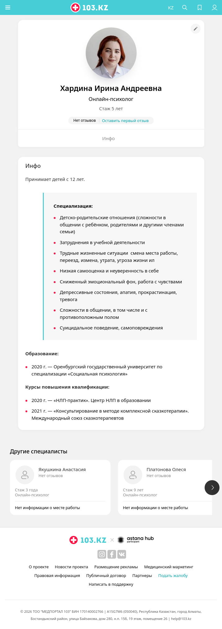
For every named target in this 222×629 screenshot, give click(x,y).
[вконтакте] (121, 554)
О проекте (39, 567)
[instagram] (101, 554)
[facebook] (111, 554)
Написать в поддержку (111, 584)
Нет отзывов (51, 475)
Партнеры (142, 575)
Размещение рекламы (116, 567)
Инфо (108, 138)
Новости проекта (71, 567)
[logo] (89, 7)
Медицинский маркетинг (168, 567)
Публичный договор (106, 575)
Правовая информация (57, 575)
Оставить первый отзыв (125, 120)
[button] (7, 7)
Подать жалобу (173, 575)
